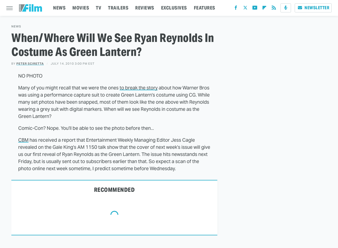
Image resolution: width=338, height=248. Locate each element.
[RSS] (274, 9)
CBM (23, 140)
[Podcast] (285, 7)
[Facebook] (236, 9)
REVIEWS (144, 8)
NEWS (59, 8)
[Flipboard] (264, 9)
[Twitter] (245, 9)
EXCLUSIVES (174, 8)
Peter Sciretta (30, 63)
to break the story (139, 88)
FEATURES (204, 8)
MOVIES (80, 8)
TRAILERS (118, 8)
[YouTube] (255, 9)
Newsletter (313, 8)
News (16, 26)
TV (98, 8)
